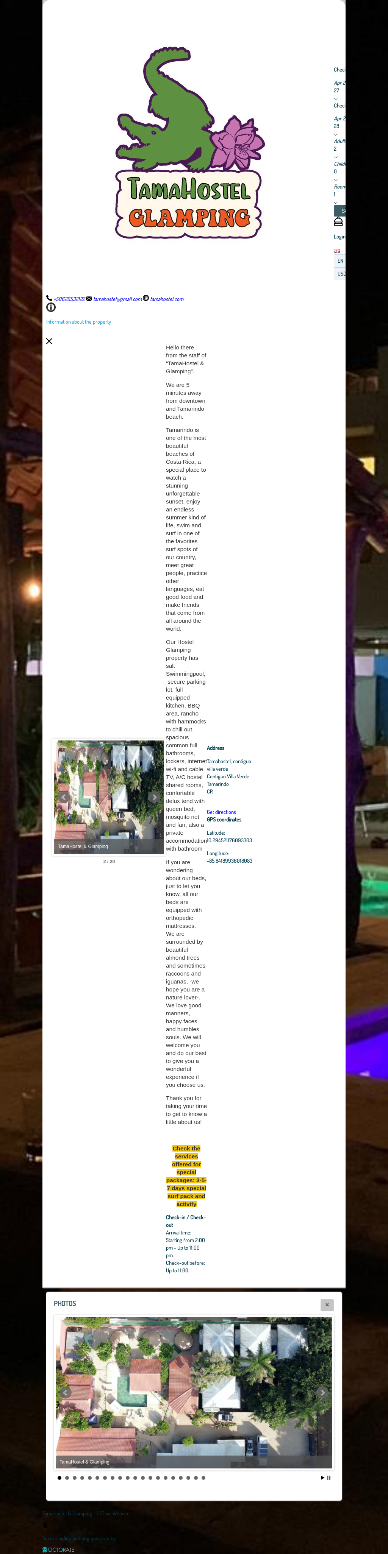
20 (203, 1478)
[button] (327, 1305)
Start (323, 1478)
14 (158, 1478)
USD (342, 273)
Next (196, 797)
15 (165, 1478)
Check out (344, 105)
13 (150, 1478)
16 (173, 1478)
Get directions (263, 811)
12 (143, 1478)
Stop (328, 1478)
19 (196, 1478)
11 (135, 1478)
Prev (64, 797)
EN (340, 260)
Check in (343, 69)
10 (128, 1478)
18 (188, 1478)
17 (181, 1478)
